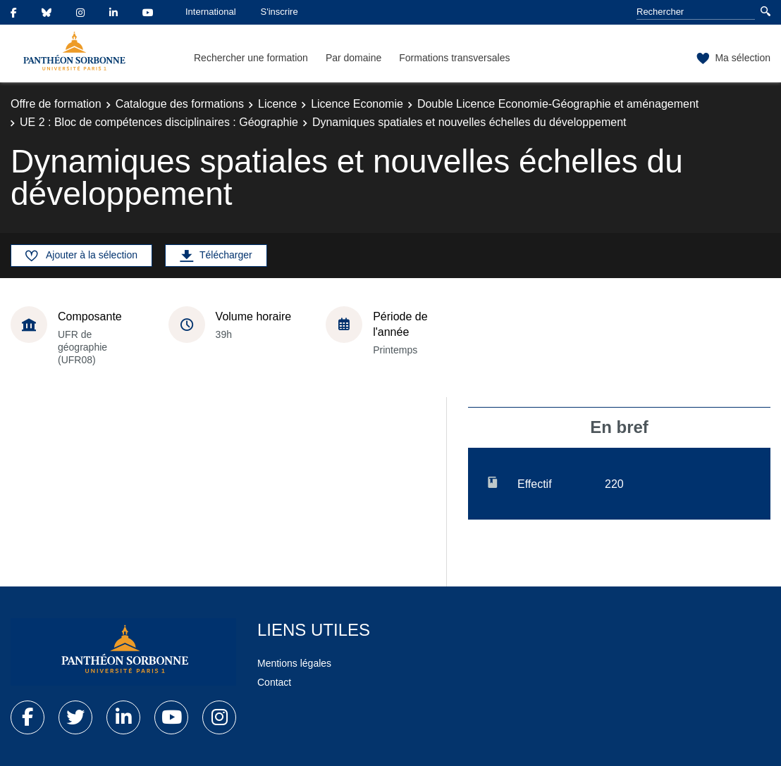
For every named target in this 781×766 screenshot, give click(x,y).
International (210, 11)
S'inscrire (279, 11)
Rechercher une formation (251, 57)
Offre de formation (56, 104)
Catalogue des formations (180, 104)
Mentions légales (294, 663)
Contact (274, 682)
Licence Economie (357, 104)
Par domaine (353, 57)
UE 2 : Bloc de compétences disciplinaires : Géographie (159, 122)
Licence (277, 104)
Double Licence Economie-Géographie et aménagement (558, 104)
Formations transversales (454, 57)
